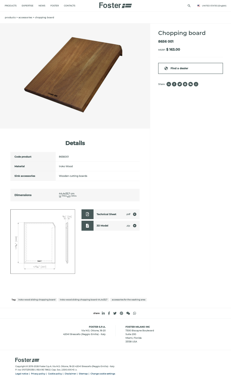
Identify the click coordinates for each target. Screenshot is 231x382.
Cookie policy (55, 374)
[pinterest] (121, 313)
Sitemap (83, 374)
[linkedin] (103, 313)
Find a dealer (176, 68)
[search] (189, 6)
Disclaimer (70, 374)
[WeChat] (128, 313)
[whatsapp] (134, 313)
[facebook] (109, 313)
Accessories (25, 17)
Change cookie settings (102, 374)
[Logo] (115, 4)
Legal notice (21, 374)
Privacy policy (38, 374)
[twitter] (115, 313)
